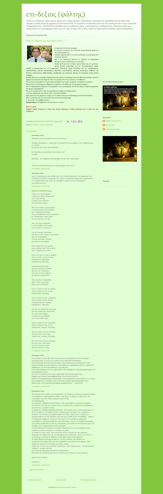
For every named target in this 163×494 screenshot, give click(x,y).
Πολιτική (50, 125)
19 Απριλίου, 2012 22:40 (40, 465)
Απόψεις (35, 125)
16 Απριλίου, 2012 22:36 (40, 186)
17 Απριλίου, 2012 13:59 (40, 386)
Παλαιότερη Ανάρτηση (88, 480)
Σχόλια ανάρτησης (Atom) (67, 487)
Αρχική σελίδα (61, 480)
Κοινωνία (42, 125)
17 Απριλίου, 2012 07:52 (40, 351)
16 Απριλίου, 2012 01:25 (40, 169)
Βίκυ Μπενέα (109, 125)
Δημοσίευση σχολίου (36, 470)
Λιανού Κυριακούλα (112, 129)
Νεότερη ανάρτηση (34, 480)
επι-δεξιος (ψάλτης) (55, 14)
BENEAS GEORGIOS (40, 191)
